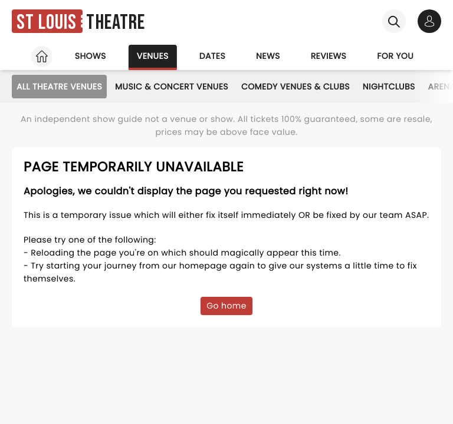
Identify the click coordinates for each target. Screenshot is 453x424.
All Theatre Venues (59, 86)
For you (395, 56)
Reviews (329, 56)
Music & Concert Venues (171, 86)
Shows (90, 56)
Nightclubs (389, 86)
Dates (212, 56)
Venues (153, 56)
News (268, 56)
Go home (226, 306)
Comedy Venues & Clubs (295, 86)
